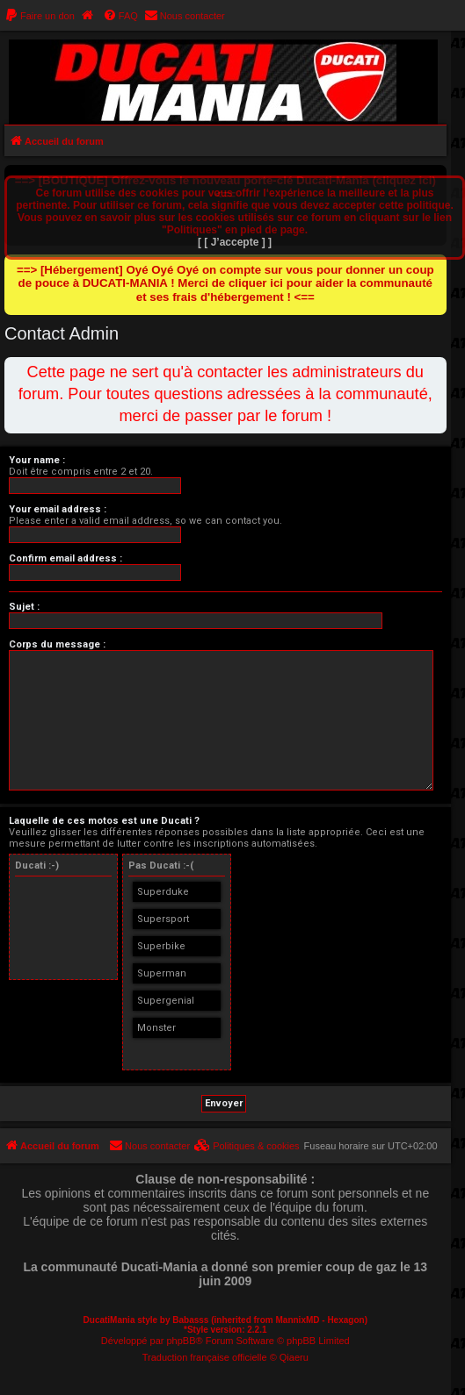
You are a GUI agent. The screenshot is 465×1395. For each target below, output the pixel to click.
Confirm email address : (65, 558)
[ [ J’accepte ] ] (235, 242)
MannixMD (298, 1320)
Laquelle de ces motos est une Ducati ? (104, 820)
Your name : (37, 460)
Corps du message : (57, 644)
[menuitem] (39, 15)
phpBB (180, 1340)
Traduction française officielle (204, 1357)
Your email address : (57, 509)
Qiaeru (294, 1357)
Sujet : (24, 606)
